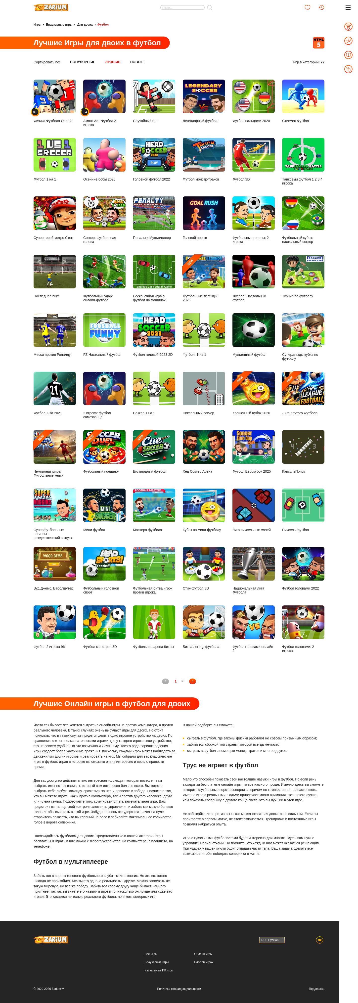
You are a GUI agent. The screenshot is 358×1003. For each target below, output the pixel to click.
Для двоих (85, 24)
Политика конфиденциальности (179, 988)
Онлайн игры (203, 953)
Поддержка (316, 988)
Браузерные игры (59, 24)
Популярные (82, 62)
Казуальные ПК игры (159, 969)
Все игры (151, 953)
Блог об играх (203, 961)
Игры (37, 24)
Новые (137, 62)
